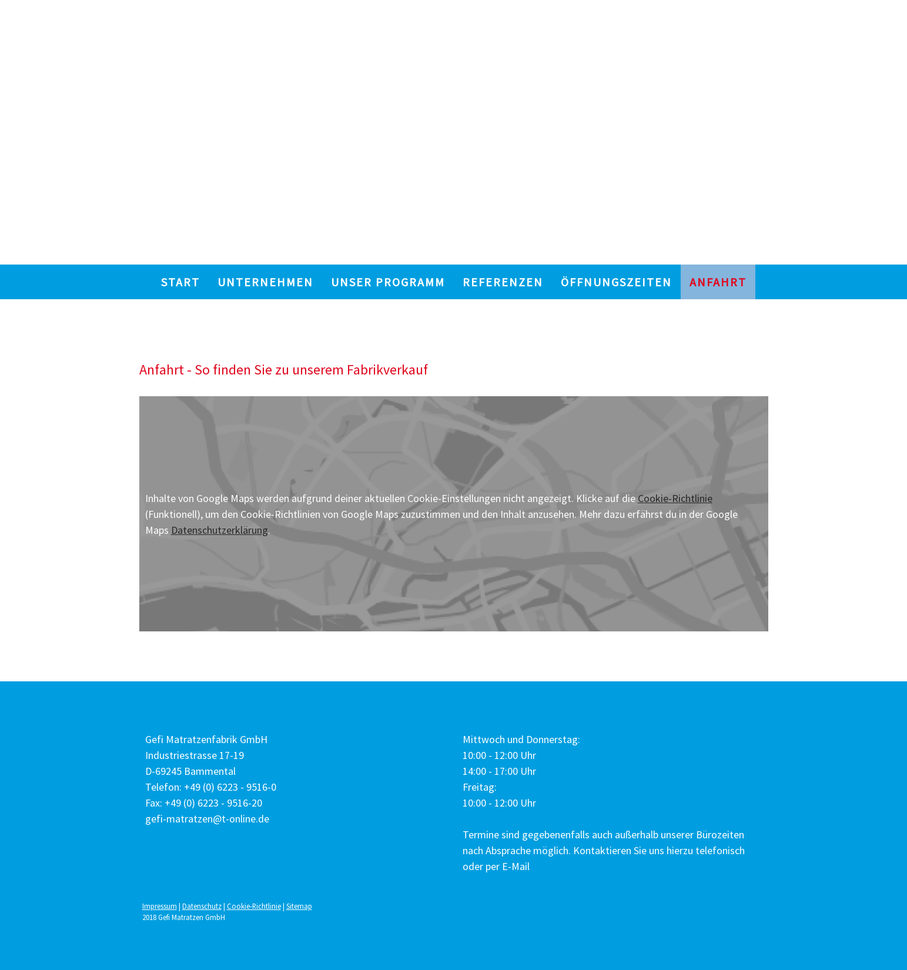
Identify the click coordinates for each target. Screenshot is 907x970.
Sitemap (299, 906)
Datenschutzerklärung (219, 530)
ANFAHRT (718, 282)
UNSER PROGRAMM (388, 282)
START (180, 282)
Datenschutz (202, 906)
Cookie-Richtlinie (675, 498)
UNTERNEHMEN (265, 282)
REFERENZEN (503, 282)
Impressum (159, 906)
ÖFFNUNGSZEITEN (616, 282)
